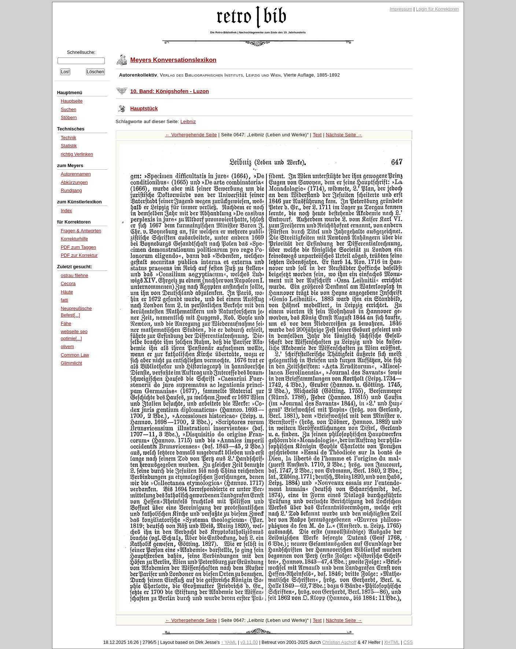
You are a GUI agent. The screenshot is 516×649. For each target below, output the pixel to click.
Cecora (68, 283)
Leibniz (188, 121)
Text (317, 134)
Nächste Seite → (344, 134)
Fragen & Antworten (81, 230)
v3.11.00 (249, 642)
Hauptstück (144, 108)
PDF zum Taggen (78, 247)
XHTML (391, 642)
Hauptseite (72, 101)
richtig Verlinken (77, 154)
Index (66, 210)
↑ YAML (229, 642)
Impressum (401, 9)
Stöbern (69, 117)
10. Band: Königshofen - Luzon (169, 91)
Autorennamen (76, 174)
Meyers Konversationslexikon (173, 59)
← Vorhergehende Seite (191, 134)
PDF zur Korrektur (79, 255)
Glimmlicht (71, 363)
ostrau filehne (74, 275)
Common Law (75, 355)
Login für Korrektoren (437, 9)
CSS (408, 642)
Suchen (68, 109)
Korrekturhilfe (74, 238)
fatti (64, 300)
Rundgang (71, 190)
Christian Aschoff (339, 642)
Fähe (66, 323)
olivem (67, 346)
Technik (68, 137)
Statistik (69, 145)
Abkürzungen (74, 182)
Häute (67, 292)
